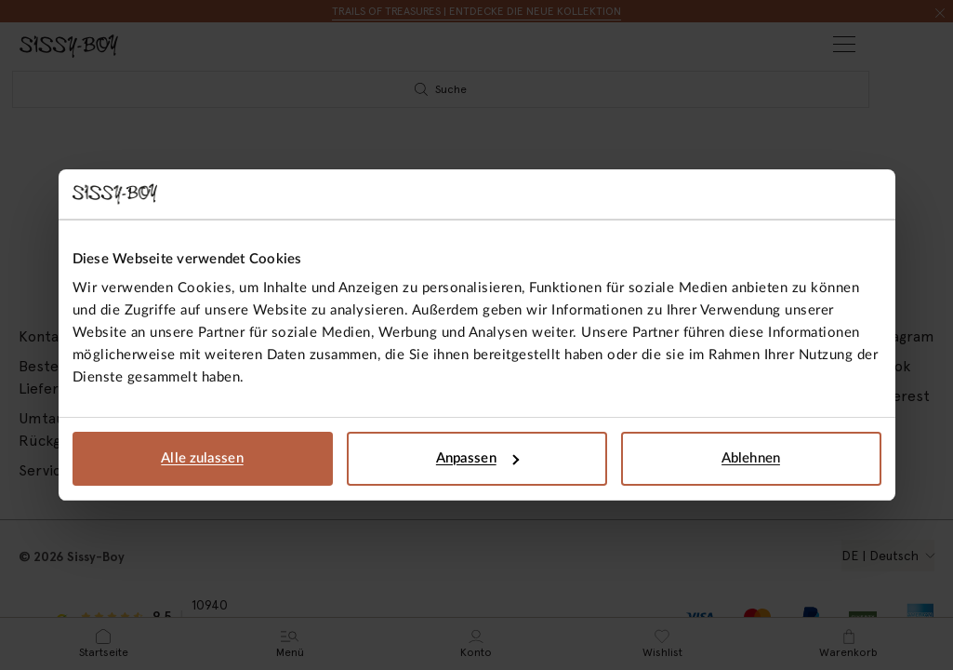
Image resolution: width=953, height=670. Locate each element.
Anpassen (477, 458)
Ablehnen (750, 458)
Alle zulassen (202, 458)
